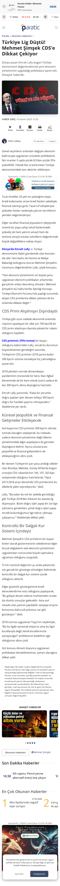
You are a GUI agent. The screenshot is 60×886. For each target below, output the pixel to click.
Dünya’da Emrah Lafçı (17, 249)
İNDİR (53, 6)
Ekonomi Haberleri (22, 35)
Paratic (5, 35)
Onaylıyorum (39, 874)
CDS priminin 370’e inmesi (18, 340)
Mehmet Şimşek (40, 752)
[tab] (25, 743)
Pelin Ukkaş (14, 141)
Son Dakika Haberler (20, 763)
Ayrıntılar (19, 873)
